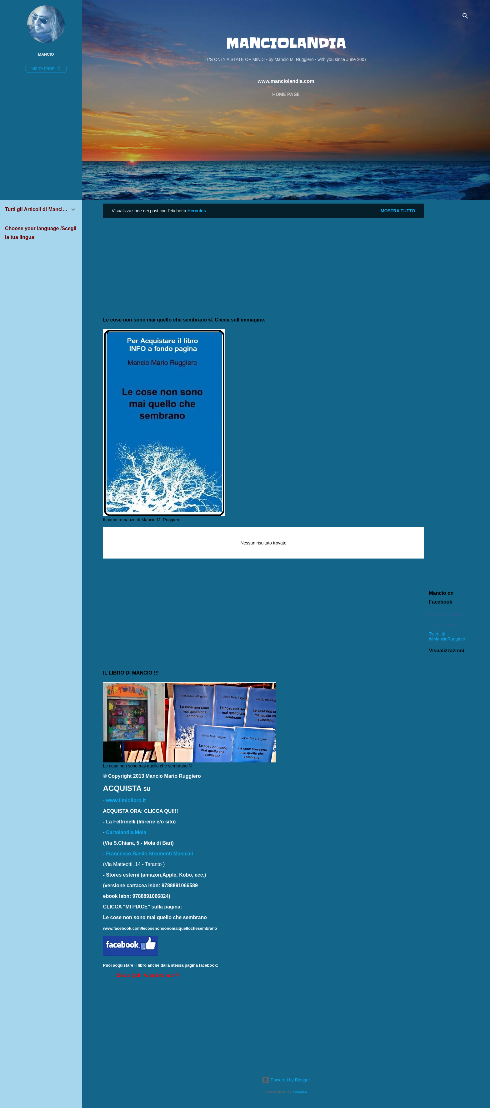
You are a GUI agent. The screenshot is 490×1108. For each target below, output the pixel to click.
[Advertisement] (286, 150)
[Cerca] (465, 17)
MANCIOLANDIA (286, 43)
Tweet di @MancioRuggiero (447, 636)
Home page (286, 94)
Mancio (46, 54)
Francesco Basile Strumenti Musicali (149, 853)
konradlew (300, 1091)
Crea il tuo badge (442, 624)
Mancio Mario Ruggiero (447, 614)
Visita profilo (46, 69)
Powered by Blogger (286, 1079)
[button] (148, 975)
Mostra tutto (398, 210)
